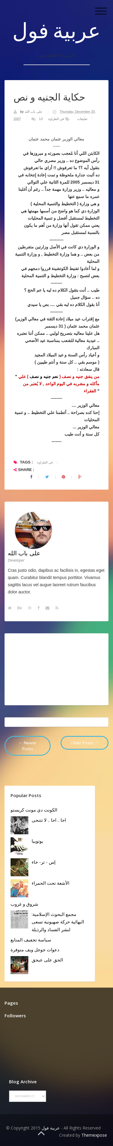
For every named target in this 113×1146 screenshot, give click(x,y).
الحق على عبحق (47, 960)
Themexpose (94, 1135)
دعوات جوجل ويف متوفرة (35, 949)
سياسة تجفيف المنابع (31, 940)
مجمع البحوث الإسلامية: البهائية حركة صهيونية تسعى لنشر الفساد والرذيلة (58, 921)
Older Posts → (85, 742)
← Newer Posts (27, 745)
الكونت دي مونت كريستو (34, 810)
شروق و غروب (24, 904)
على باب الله (34, 111)
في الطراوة (56, 119)
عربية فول (56, 30)
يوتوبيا (37, 841)
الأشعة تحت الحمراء (50, 883)
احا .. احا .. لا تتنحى (49, 820)
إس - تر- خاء (43, 862)
